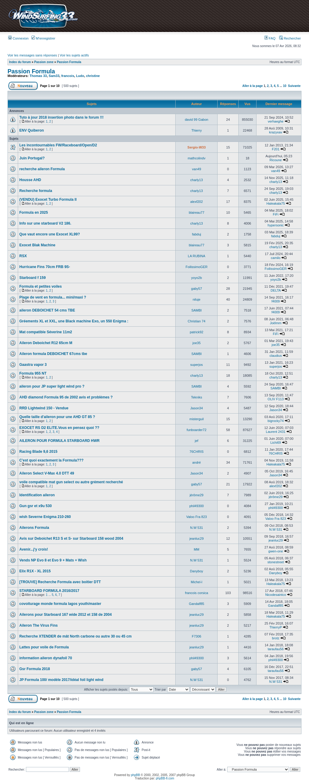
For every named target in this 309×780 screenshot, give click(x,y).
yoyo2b (196, 278)
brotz (275, 638)
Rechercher (290, 38)
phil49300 (196, 506)
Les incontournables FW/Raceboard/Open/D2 (58, 145)
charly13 (196, 180)
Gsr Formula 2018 (34, 669)
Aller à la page (252, 86)
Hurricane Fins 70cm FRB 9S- (44, 267)
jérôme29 (196, 495)
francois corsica (196, 593)
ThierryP (275, 627)
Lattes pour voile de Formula (44, 647)
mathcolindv (196, 158)
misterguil (197, 419)
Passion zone (43, 62)
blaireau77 (196, 212)
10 (284, 86)
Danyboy (196, 571)
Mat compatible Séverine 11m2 (45, 332)
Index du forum (20, 62)
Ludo (80, 76)
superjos (196, 364)
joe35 (197, 343)
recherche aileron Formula (42, 169)
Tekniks (196, 397)
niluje (196, 299)
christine (93, 76)
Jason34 (196, 408)
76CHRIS (196, 451)
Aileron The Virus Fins (38, 625)
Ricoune (275, 160)
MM (196, 549)
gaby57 (196, 288)
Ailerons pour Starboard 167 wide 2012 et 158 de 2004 (65, 614)
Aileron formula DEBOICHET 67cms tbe (53, 354)
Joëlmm (276, 323)
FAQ (270, 38)
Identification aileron (37, 495)
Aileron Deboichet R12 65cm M (45, 343)
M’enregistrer (43, 38)
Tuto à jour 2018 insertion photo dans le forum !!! (61, 117)
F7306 (196, 636)
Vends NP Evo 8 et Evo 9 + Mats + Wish (53, 560)
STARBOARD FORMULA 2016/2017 (49, 591)
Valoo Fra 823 (196, 517)
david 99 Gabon (196, 119)
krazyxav (275, 132)
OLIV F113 (276, 399)
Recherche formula (35, 191)
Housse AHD (30, 180)
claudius (275, 355)
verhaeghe (275, 121)
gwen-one (275, 551)
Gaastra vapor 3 (33, 365)
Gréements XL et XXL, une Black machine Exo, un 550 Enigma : (73, 321)
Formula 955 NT (32, 373)
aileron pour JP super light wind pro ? (51, 386)
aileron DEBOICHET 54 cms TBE (47, 310)
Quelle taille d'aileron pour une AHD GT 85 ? (57, 417)
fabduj (196, 234)
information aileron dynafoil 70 (45, 658)
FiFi (275, 214)
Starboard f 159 (32, 278)
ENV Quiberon (31, 130)
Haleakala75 (275, 203)
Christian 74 (196, 321)
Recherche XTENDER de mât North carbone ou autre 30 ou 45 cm (75, 636)
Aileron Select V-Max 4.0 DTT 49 (46, 473)
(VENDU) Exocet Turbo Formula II (48, 199)
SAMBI (196, 310)
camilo (276, 258)
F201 (275, 149)
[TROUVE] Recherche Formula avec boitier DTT (60, 582)
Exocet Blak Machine (37, 245)
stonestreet (275, 562)
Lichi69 (275, 442)
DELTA (276, 290)
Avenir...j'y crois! (33, 549)
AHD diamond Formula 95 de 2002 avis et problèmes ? (66, 397)
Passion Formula (69, 62)
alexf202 (196, 201)
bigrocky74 (276, 421)
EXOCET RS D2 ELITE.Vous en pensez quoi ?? (59, 428)
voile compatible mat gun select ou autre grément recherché (71, 482)
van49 (196, 169)
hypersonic (276, 225)
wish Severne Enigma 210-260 (45, 517)
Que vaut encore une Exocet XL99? (49, 234)
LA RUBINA (196, 256)
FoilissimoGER (197, 267)
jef (197, 441)
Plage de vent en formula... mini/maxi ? (52, 297)
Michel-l (196, 582)
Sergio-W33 (196, 147)
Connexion (18, 38)
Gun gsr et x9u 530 (35, 506)
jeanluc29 (197, 538)
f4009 (276, 301)
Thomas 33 (38, 76)
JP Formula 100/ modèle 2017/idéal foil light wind (61, 680)
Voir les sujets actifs (74, 55)
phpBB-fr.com (165, 778)
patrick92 (196, 332)
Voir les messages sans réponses (32, 55)
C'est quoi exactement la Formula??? (51, 460)
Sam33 (54, 76)
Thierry (196, 130)
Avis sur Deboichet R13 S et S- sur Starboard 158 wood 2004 (71, 538)
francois (67, 76)
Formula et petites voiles (40, 286)
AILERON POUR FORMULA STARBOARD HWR (59, 441)
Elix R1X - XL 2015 (35, 571)
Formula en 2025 (33, 212)
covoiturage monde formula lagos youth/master (60, 604)
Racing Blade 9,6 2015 (38, 451)
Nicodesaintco (275, 594)
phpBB (135, 775)
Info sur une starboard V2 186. (45, 223)
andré (196, 462)
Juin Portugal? (32, 158)
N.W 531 (196, 527)
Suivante (294, 86)
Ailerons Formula (34, 528)
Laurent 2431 (275, 431)
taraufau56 (276, 649)
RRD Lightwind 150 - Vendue (43, 408)
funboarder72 (196, 430)
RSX (23, 256)
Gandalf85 (196, 604)
